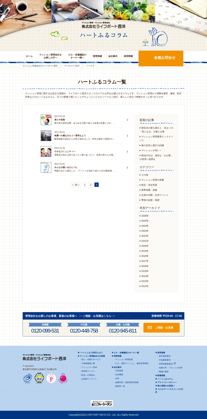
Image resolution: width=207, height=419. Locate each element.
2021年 (145, 241)
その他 (144, 175)
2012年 (145, 286)
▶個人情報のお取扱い (165, 386)
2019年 (145, 251)
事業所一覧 (120, 386)
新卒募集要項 (165, 356)
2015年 (145, 271)
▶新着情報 (160, 375)
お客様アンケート (89, 379)
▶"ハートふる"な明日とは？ (90, 353)
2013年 (145, 281)
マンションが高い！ (151, 150)
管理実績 (97, 56)
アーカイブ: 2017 (71, 66)
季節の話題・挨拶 (150, 200)
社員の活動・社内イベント (155, 195)
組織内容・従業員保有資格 (127, 382)
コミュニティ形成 (89, 367)
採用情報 (128, 56)
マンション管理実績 (124, 359)
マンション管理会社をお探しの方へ (50, 56)
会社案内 (112, 56)
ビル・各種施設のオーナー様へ (77, 56)
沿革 (117, 378)
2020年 (145, 246)
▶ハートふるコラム (164, 379)
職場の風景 (164, 371)
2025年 (145, 220)
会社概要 (119, 374)
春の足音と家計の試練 (152, 145)
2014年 (145, 276)
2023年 (145, 231)
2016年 (145, 266)
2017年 (145, 261)
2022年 (145, 236)
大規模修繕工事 (88, 363)
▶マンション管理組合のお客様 (91, 356)
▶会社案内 (116, 367)
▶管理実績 (116, 356)
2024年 (145, 226)
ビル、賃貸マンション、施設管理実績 (131, 363)
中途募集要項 (165, 360)
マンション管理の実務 (152, 180)
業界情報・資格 (149, 190)
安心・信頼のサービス (91, 359)
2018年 (145, 256)
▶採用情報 (160, 353)
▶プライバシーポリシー (166, 382)
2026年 (145, 215)
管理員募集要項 (166, 364)
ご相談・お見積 (164, 327)
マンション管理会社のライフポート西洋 (40, 66)
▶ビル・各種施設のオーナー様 (125, 353)
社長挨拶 (119, 371)
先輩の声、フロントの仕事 (170, 368)
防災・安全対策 (149, 185)
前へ (77, 184)
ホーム (29, 56)
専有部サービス (88, 371)
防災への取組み (88, 375)
